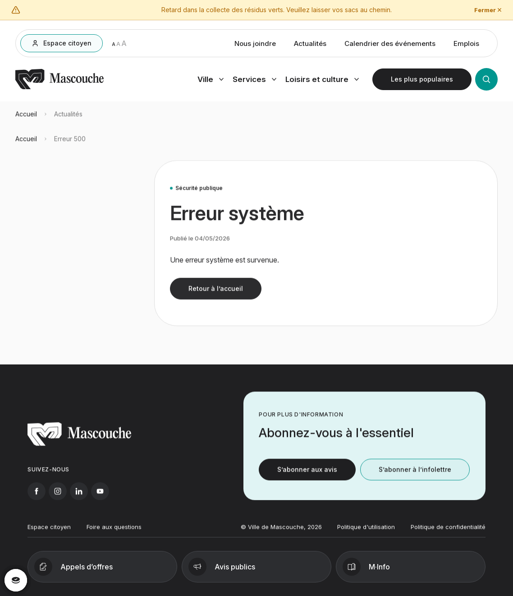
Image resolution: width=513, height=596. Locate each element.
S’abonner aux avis (307, 474)
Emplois (466, 45)
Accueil (26, 119)
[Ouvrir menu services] (254, 81)
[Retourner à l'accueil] (59, 89)
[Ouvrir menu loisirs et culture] (322, 81)
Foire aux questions (114, 532)
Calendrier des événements (389, 45)
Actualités (310, 45)
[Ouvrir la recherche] (486, 81)
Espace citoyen (49, 532)
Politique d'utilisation (366, 532)
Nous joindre (255, 45)
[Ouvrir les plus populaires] (422, 81)
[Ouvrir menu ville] (210, 81)
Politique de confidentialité (448, 532)
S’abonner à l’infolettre (415, 474)
